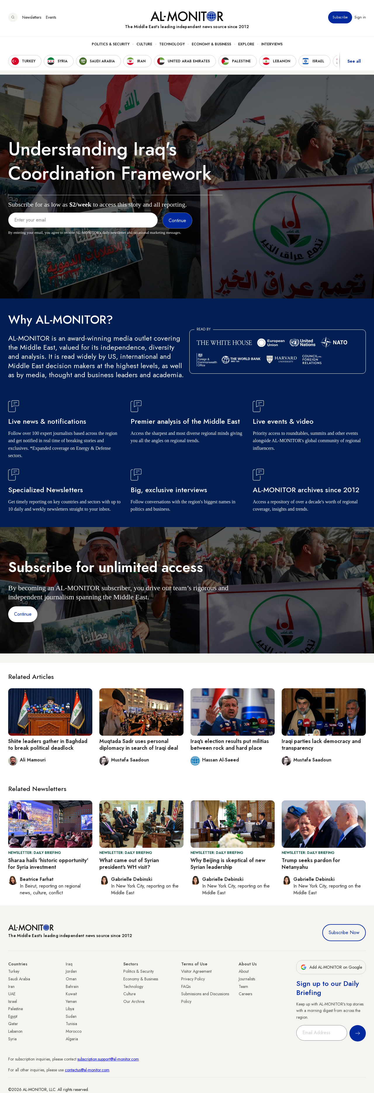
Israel (12, 1001)
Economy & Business (211, 44)
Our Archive (133, 1001)
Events (51, 17)
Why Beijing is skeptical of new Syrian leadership (228, 864)
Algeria (72, 1039)
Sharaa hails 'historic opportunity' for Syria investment (48, 864)
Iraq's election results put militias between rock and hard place (230, 744)
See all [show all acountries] (354, 61)
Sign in (360, 17)
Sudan (71, 1016)
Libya (70, 1009)
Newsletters (31, 17)
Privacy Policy (193, 979)
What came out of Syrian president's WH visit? (129, 864)
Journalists (247, 979)
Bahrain (72, 986)
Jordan (71, 971)
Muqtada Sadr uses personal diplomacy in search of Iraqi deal (138, 744)
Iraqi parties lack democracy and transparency (321, 744)
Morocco (74, 1031)
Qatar (13, 1024)
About (244, 971)
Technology (172, 44)
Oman (71, 979)
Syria (12, 1039)
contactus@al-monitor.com (87, 1070)
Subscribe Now (344, 932)
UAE (11, 994)
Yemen (71, 1001)
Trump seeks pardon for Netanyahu (311, 864)
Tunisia (71, 1024)
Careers (245, 994)
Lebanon (15, 1031)
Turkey (13, 971)
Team (243, 986)
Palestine (15, 1009)
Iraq (69, 964)
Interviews (272, 44)
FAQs (186, 986)
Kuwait (71, 994)
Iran (11, 986)
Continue (23, 614)
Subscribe (340, 17)
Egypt (12, 1016)
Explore (246, 44)
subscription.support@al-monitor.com (108, 1059)
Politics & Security (110, 44)
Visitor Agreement (196, 971)
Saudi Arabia (19, 979)
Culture (144, 44)
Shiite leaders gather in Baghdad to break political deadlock (47, 744)
